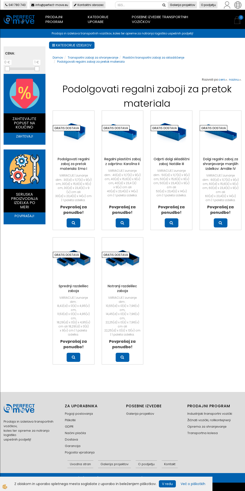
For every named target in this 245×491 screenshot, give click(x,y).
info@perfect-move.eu (49, 5)
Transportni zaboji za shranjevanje (93, 57)
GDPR (69, 426)
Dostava (71, 439)
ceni (223, 79)
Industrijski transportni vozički (209, 413)
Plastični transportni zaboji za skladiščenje (153, 57)
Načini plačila (75, 433)
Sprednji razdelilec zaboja (74, 288)
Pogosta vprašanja (80, 452)
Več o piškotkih (193, 483)
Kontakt (169, 464)
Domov (58, 57)
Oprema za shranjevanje (207, 426)
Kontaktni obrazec (89, 5)
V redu (167, 483)
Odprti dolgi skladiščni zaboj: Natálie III (171, 161)
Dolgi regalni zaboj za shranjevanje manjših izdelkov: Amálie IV (220, 164)
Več (73, 222)
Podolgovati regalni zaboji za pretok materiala (91, 62)
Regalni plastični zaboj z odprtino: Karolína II (122, 161)
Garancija (72, 446)
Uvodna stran (80, 464)
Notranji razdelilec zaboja (122, 288)
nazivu (235, 79)
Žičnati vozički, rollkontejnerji (209, 420)
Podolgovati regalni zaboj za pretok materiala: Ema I (73, 164)
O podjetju (208, 5)
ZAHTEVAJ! (24, 136)
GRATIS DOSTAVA (66, 128)
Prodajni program (54, 19)
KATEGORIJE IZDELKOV (71, 45)
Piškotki (70, 420)
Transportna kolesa (202, 433)
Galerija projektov (182, 5)
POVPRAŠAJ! (24, 216)
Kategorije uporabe (98, 19)
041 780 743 (15, 5)
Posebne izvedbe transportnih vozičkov (160, 19)
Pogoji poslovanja (79, 413)
